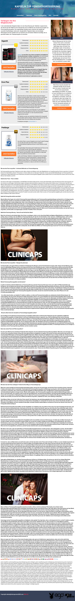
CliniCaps (56, 559)
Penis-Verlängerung (40, 15)
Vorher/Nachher (61, 64)
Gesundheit (20, 15)
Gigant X (20, 54)
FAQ (50, 15)
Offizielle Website (9, 71)
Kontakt (56, 15)
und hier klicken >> (32, 121)
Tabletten (29, 15)
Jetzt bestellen (9, 67)
